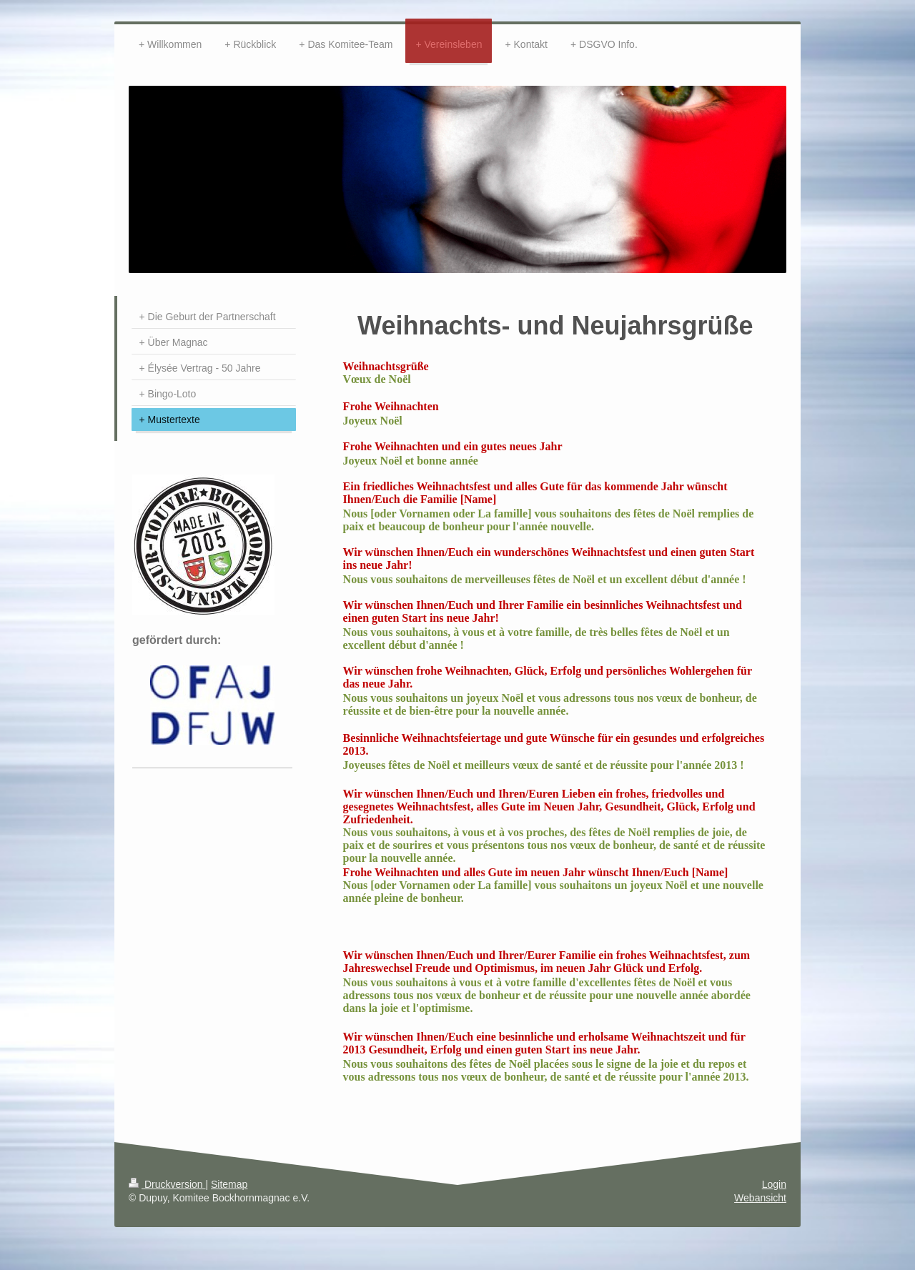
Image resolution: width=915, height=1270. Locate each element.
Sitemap (229, 1184)
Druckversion (167, 1184)
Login (774, 1184)
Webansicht (760, 1198)
